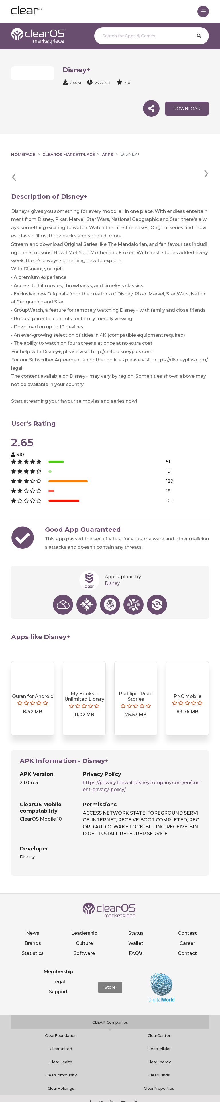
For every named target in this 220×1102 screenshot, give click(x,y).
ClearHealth (61, 1041)
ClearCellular (159, 1027)
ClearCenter (159, 1014)
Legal (58, 960)
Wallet (135, 922)
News (32, 912)
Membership (58, 950)
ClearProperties (159, 1067)
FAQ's (136, 932)
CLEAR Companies (110, 1001)
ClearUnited (61, 1027)
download (187, 108)
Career (187, 922)
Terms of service (187, 1089)
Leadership (84, 912)
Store (110, 966)
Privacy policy (152, 1089)
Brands (33, 922)
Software (84, 932)
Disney (112, 562)
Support (58, 971)
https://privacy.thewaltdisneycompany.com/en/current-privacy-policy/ (141, 765)
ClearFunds (159, 1054)
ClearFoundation (61, 1014)
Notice (110, 1095)
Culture (84, 922)
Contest (187, 912)
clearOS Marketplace (68, 154)
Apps (107, 154)
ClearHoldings (61, 1067)
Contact (187, 932)
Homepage (23, 154)
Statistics (33, 932)
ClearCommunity (61, 1054)
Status (136, 912)
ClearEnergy (159, 1041)
